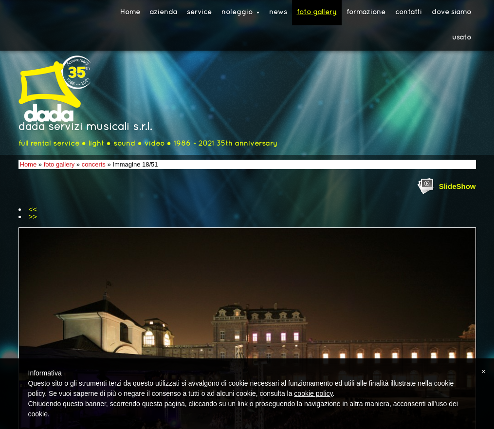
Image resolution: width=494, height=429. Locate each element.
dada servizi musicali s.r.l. (85, 127)
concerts (94, 164)
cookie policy (313, 393)
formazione (366, 12)
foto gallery (317, 12)
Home (130, 12)
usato (461, 38)
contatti (408, 12)
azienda (163, 12)
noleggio (240, 12)
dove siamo (451, 12)
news (278, 12)
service (199, 12)
